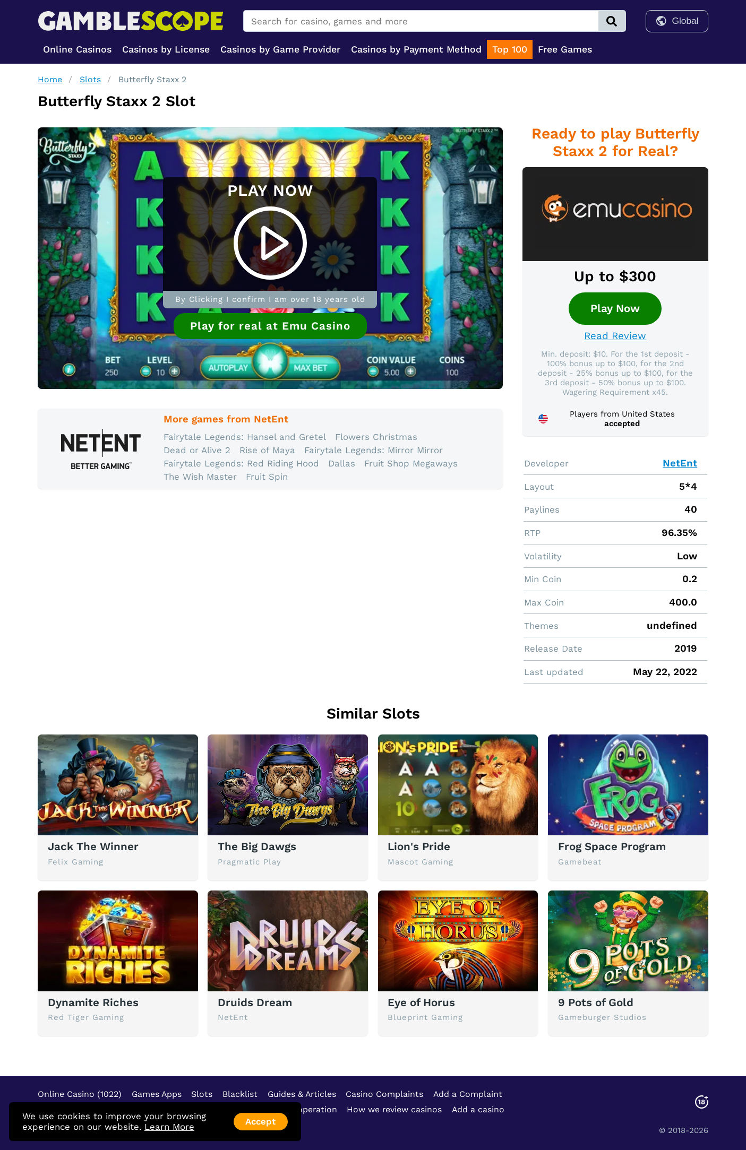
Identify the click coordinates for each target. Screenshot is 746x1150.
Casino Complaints (384, 1094)
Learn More (169, 1126)
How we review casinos (394, 1109)
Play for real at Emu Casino (270, 325)
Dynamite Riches (93, 1002)
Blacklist (240, 1094)
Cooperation (311, 1109)
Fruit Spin (267, 476)
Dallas (341, 463)
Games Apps (157, 1094)
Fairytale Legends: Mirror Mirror (373, 450)
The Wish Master (200, 476)
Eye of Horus (421, 1002)
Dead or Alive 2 (197, 450)
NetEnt (680, 463)
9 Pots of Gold (595, 1002)
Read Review (615, 336)
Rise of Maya (267, 450)
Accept (260, 1121)
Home (50, 79)
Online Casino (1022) (80, 1094)
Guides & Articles (302, 1094)
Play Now (615, 308)
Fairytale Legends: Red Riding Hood (241, 463)
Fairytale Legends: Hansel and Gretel (245, 436)
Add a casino (478, 1109)
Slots (90, 79)
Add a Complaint (467, 1094)
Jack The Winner (93, 846)
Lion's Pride (419, 846)
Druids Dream (255, 1002)
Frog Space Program (612, 846)
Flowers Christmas (376, 436)
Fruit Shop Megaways (411, 463)
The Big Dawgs (257, 846)
